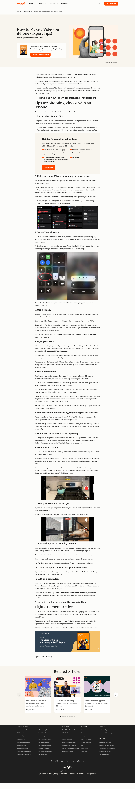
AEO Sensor (65, 740)
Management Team (86, 740)
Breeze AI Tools (21, 743)
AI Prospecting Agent (43, 734)
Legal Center (42, 779)
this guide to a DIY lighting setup (55, 351)
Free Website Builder (43, 737)
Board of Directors (86, 743)
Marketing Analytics (43, 752)
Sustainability (84, 752)
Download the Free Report (40, 55)
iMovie (63, 593)
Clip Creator (56, 593)
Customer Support (104, 734)
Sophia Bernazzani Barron (34, 38)
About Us (83, 734)
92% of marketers (41, 77)
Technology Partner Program (107, 752)
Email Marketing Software (24, 756)
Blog (82, 749)
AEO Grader (65, 737)
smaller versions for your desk (68, 334)
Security (64, 779)
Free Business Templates (69, 749)
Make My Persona (67, 743)
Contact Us (84, 756)
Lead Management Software (24, 759)
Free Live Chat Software (44, 749)
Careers (83, 737)
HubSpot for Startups (105, 755)
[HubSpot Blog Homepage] (21, 3)
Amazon (84, 334)
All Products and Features (24, 734)
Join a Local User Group (105, 737)
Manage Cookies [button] (92, 779)
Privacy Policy (53, 779)
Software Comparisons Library (70, 752)
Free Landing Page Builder (45, 756)
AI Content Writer (21, 749)
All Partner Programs (105, 746)
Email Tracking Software (23, 746)
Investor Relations (86, 746)
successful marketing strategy (85, 74)
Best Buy (93, 334)
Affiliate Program (104, 758)
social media (72, 90)
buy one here (71, 392)
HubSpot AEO (20, 737)
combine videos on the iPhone (75, 602)
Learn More (49, 167)
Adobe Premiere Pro (76, 593)
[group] (38, 695)
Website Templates (67, 756)
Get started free (111, 3)
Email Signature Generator (69, 746)
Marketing (27, 11)
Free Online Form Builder (44, 743)
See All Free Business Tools (69, 734)
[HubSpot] (67, 773)
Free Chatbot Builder (43, 746)
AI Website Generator (22, 752)
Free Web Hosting (42, 759)
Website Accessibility (76, 779)
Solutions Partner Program (106, 749)
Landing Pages (42, 740)
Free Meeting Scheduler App (24, 740)
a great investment (43, 385)
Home (19, 11)
